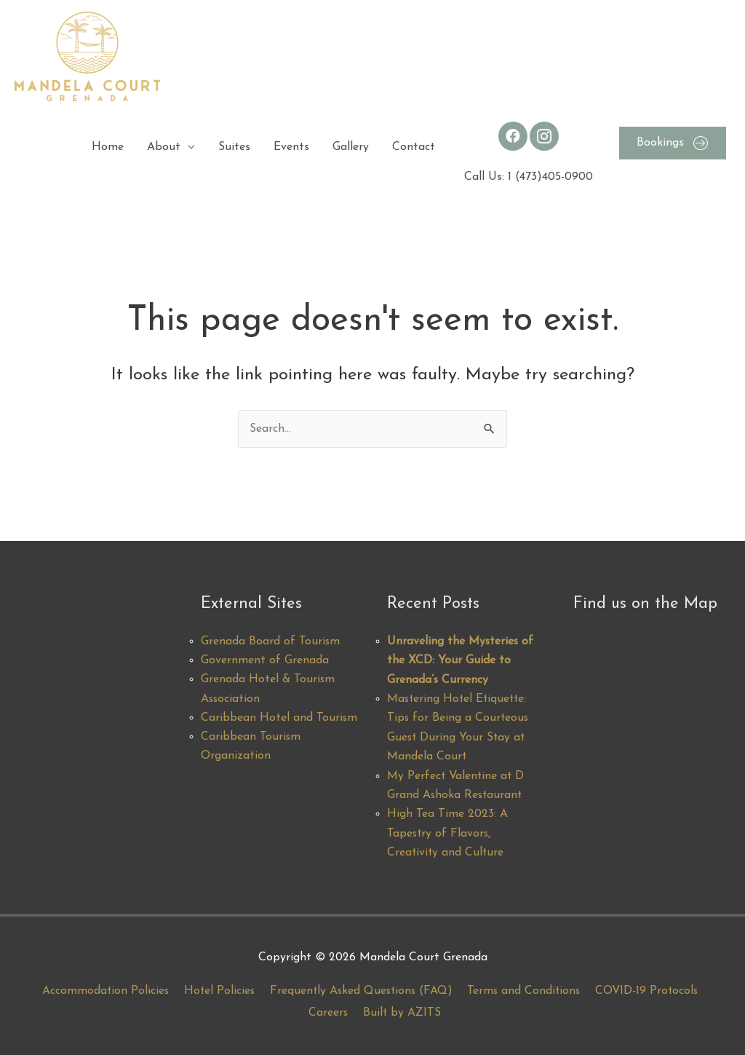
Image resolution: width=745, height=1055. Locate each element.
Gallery (350, 147)
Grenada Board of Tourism (270, 641)
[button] (672, 143)
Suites (234, 147)
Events (291, 147)
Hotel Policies (216, 991)
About (163, 147)
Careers (328, 1013)
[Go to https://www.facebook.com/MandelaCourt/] (512, 136)
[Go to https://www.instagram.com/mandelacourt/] (544, 136)
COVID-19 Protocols (651, 991)
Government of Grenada (265, 661)
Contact (413, 147)
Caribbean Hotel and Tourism (279, 718)
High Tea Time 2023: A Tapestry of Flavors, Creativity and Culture (447, 834)
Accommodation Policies (100, 991)
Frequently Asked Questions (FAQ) (360, 991)
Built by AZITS (403, 1013)
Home (108, 147)
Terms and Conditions (526, 991)
